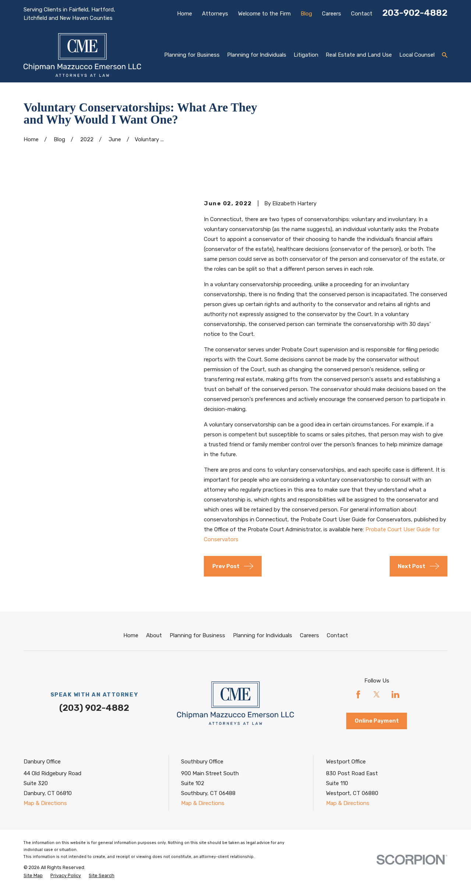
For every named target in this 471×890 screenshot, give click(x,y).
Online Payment (377, 720)
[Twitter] (376, 694)
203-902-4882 (414, 13)
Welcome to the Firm (264, 13)
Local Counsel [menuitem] (417, 55)
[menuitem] (33, 876)
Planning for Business (197, 635)
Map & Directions (45, 803)
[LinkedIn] (395, 694)
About (154, 635)
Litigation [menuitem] (306, 55)
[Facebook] (358, 694)
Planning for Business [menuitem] (192, 55)
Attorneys (215, 13)
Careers (331, 13)
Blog (306, 13)
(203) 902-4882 (94, 708)
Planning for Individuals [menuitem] (256, 55)
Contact (361, 13)
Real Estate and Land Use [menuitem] (359, 55)
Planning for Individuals (262, 635)
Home (184, 13)
